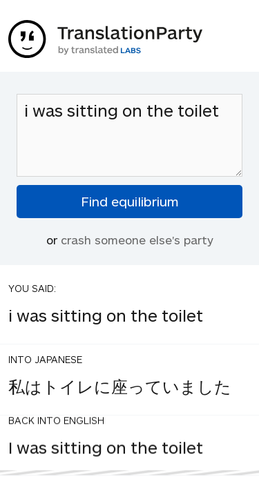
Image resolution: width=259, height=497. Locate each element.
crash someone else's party (137, 239)
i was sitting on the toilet (129, 135)
